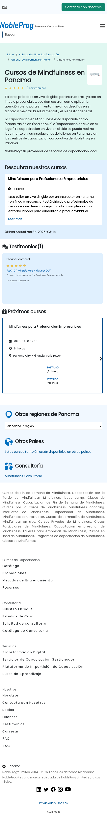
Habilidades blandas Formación (39, 54)
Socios (8, 710)
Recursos (10, 587)
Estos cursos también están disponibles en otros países (48, 451)
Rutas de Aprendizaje (21, 674)
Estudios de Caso (18, 616)
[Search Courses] (49, 34)
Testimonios (13, 724)
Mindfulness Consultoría (23, 476)
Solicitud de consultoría (24, 623)
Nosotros (10, 695)
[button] (100, 359)
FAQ (6, 738)
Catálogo (10, 566)
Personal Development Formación (31, 59)
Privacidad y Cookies (53, 803)
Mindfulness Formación (71, 59)
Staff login (53, 811)
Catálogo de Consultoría (25, 630)
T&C (6, 745)
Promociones (14, 573)
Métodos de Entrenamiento (27, 580)
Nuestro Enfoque (17, 609)
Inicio (10, 54)
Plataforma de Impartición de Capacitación (43, 666)
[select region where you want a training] (53, 426)
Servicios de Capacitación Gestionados (38, 659)
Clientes (10, 717)
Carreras (10, 731)
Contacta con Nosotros (83, 7)
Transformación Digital (23, 652)
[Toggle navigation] (102, 25)
